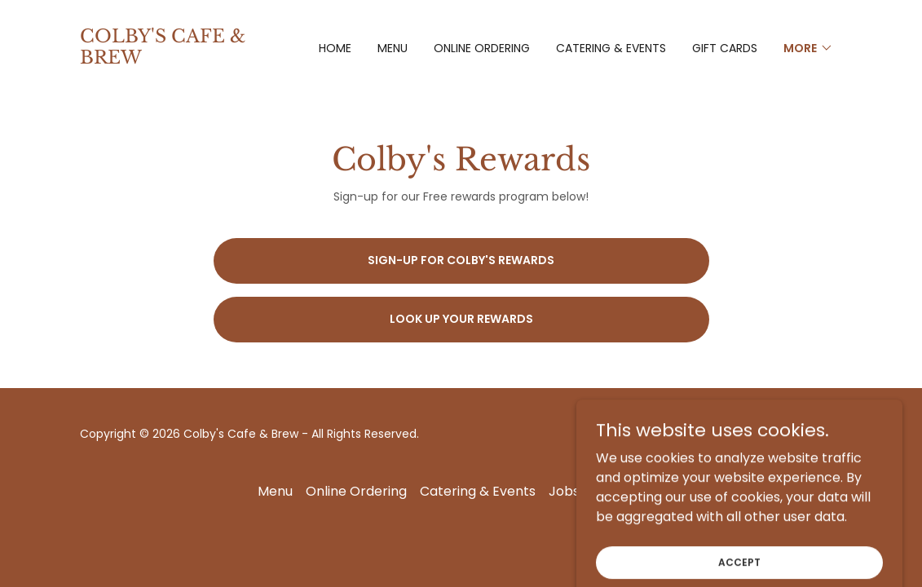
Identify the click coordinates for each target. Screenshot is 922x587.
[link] (175, 59)
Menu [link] (392, 48)
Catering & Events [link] (611, 48)
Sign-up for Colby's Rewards (461, 260)
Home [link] (335, 48)
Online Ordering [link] (482, 48)
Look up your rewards (461, 319)
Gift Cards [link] (724, 48)
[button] (808, 48)
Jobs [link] (564, 491)
